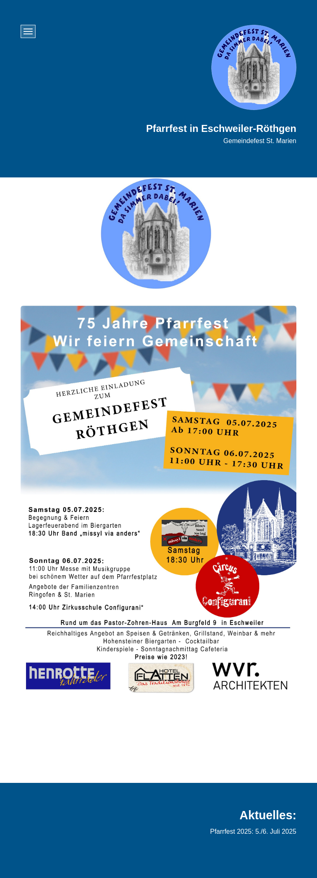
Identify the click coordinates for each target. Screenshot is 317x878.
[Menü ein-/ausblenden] (28, 31)
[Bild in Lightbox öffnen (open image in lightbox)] (158, 501)
